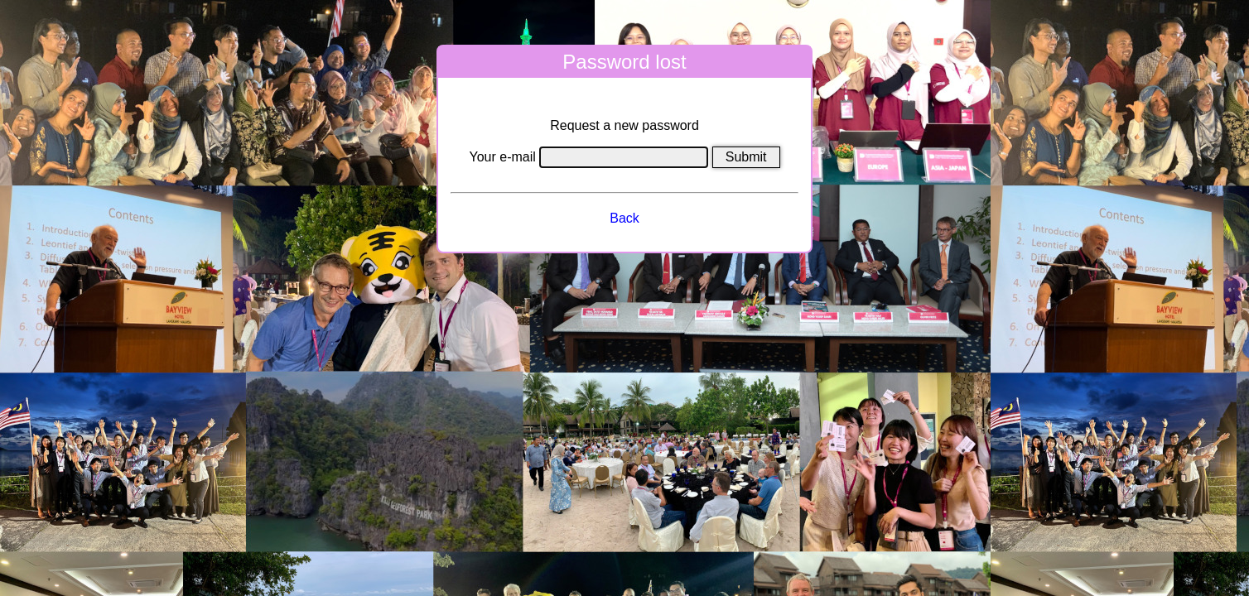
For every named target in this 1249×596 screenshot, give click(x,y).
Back (624, 218)
